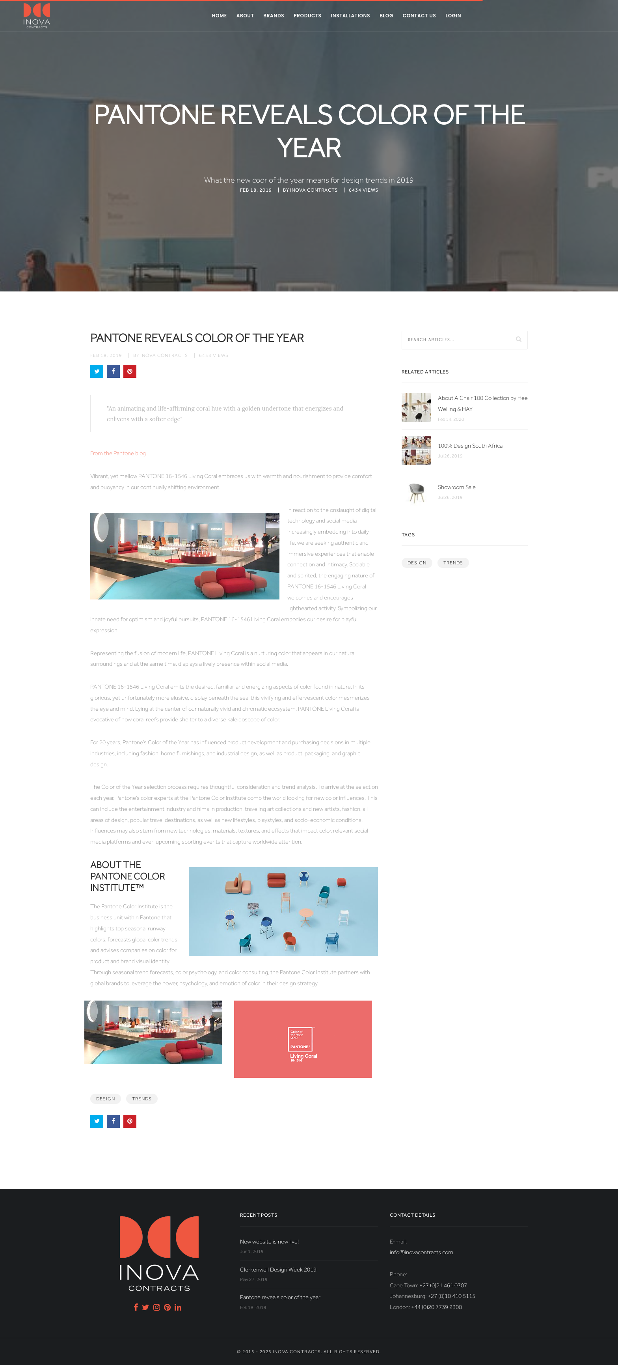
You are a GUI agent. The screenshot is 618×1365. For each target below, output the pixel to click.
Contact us (419, 15)
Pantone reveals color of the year (280, 1297)
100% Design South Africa (470, 446)
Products (307, 15)
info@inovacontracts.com (421, 1252)
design (105, 1099)
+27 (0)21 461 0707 (443, 1285)
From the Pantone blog (118, 453)
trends (142, 1099)
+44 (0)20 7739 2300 (436, 1307)
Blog (386, 15)
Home (219, 15)
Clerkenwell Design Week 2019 (278, 1269)
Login (453, 15)
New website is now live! (269, 1241)
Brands (273, 15)
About (245, 15)
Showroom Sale (457, 487)
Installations (350, 15)
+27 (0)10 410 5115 (451, 1296)
